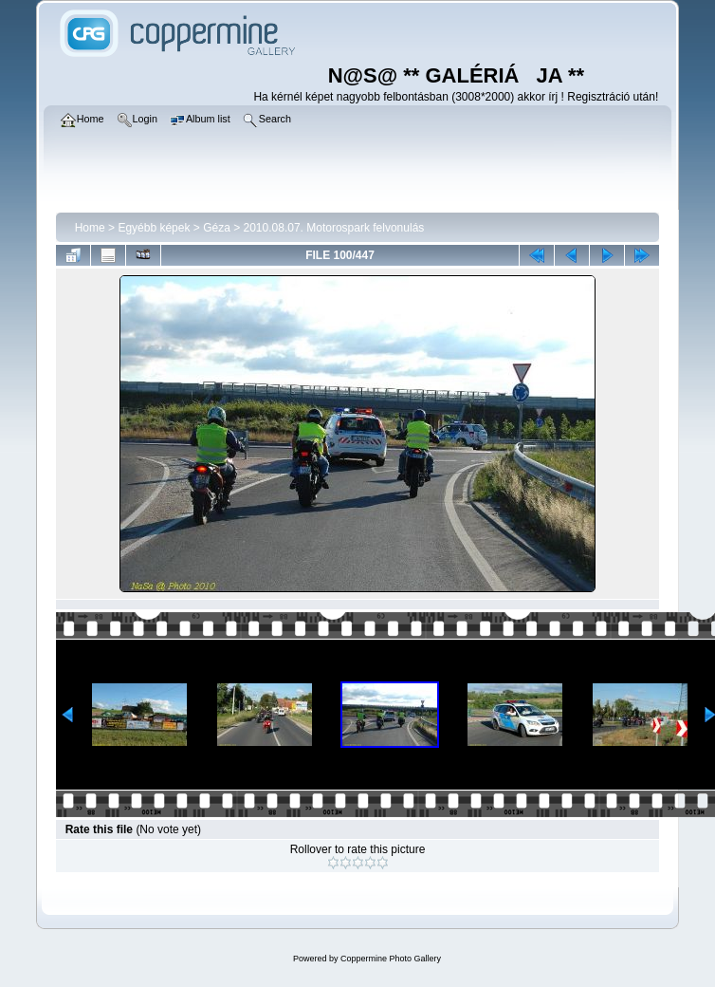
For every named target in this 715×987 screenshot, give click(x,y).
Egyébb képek (154, 227)
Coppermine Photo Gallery (390, 958)
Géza (216, 227)
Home (90, 227)
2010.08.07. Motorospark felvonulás (334, 227)
